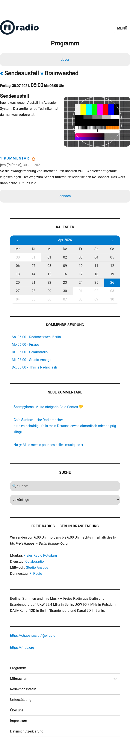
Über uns (16, 709)
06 (18, 265)
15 (49, 273)
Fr (80, 248)
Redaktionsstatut (23, 688)
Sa (96, 248)
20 (18, 282)
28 (33, 290)
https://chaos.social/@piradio (32, 635)
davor (65, 59)
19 (112, 273)
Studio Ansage (37, 567)
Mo (17, 248)
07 (33, 265)
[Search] (65, 485)
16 (65, 273)
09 (65, 265)
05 (112, 256)
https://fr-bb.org (22, 647)
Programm (18, 667)
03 (81, 256)
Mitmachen (18, 678)
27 (18, 290)
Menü (122, 28)
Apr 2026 (65, 239)
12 (112, 265)
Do (65, 248)
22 (49, 282)
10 (81, 265)
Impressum (18, 720)
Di (33, 248)
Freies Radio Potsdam (40, 555)
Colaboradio (34, 561)
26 (112, 282)
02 (65, 256)
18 (96, 273)
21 (33, 282)
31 (33, 256)
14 (33, 273)
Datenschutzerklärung (26, 730)
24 (81, 282)
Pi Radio (35, 573)
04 (96, 256)
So (112, 248)
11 (96, 265)
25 (96, 282)
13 (18, 273)
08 (49, 265)
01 (49, 256)
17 (81, 273)
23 (65, 282)
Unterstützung (20, 699)
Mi (49, 248)
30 (18, 256)
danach (65, 195)
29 (49, 290)
